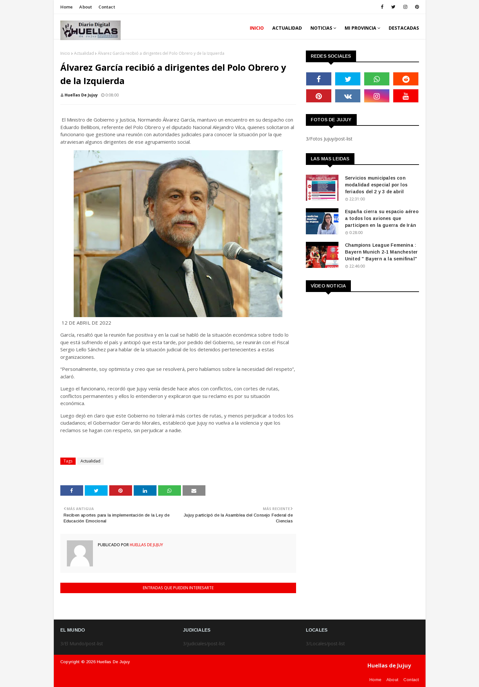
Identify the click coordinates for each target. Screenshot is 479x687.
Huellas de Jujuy (113, 661)
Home (66, 7)
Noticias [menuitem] (321, 28)
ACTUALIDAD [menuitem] (287, 28)
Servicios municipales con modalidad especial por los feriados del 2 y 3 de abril (376, 184)
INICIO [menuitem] (257, 28)
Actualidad (84, 53)
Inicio (65, 53)
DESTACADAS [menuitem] (404, 28)
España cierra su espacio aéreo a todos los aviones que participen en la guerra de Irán (382, 218)
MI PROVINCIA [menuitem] (360, 28)
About (85, 7)
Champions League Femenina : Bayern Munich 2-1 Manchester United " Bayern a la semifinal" (381, 251)
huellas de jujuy (81, 95)
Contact (106, 7)
